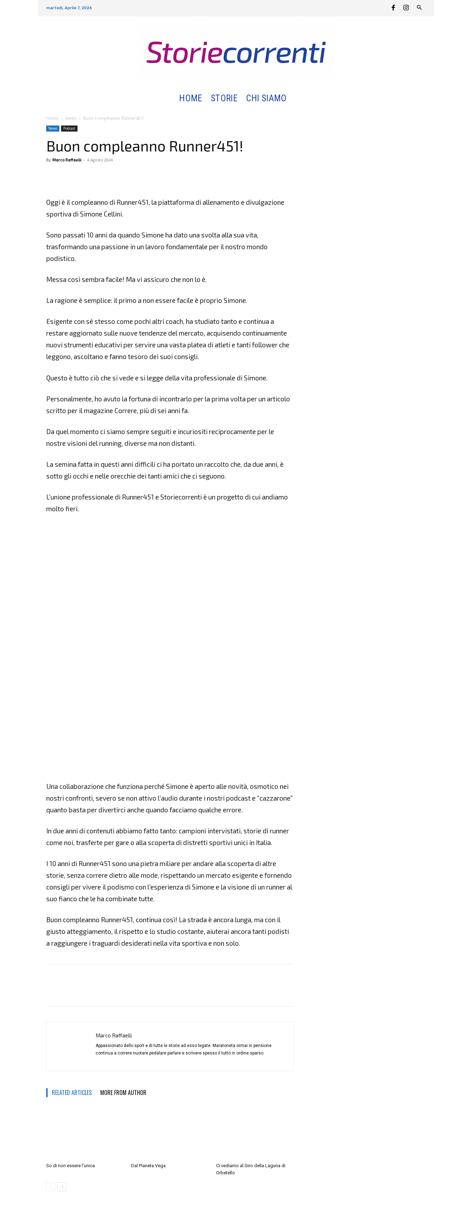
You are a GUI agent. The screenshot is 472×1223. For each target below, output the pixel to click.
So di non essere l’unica (70, 1165)
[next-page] (62, 1186)
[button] (299, 98)
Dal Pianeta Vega (148, 1165)
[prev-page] (50, 1186)
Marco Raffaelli (66, 159)
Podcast (69, 128)
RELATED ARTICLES (72, 1092)
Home (52, 118)
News (70, 118)
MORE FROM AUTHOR (123, 1092)
